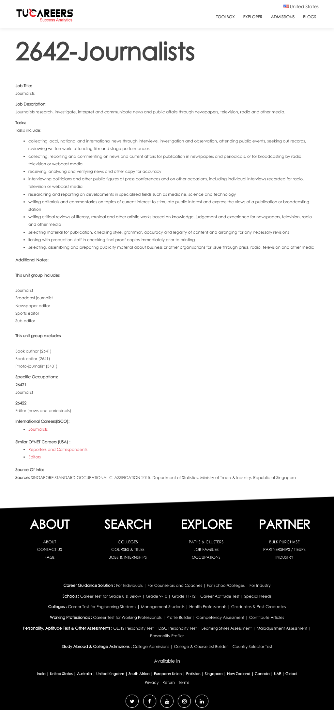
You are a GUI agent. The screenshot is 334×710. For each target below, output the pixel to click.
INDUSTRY (285, 557)
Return (168, 682)
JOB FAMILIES (206, 549)
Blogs (309, 16)
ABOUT (49, 541)
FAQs (49, 557)
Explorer (253, 16)
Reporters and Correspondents (57, 449)
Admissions (283, 16)
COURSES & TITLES (127, 549)
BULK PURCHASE (284, 541)
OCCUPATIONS (206, 557)
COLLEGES (128, 541)
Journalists (38, 429)
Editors (34, 456)
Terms (183, 682)
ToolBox (225, 16)
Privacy (152, 682)
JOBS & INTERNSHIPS (128, 557)
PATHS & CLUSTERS (206, 541)
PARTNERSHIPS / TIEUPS (284, 549)
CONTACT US (49, 549)
